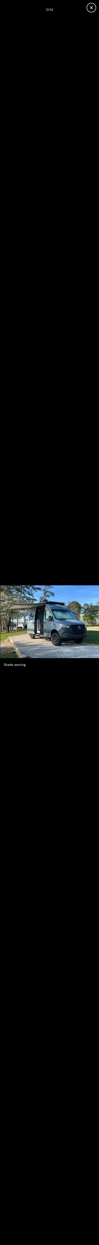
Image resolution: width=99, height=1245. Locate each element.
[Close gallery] (91, 7)
